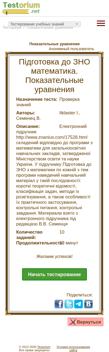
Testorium (43, 346)
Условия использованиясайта (73, 348)
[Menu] (101, 23)
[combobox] (44, 24)
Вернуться (89, 322)
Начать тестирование (54, 274)
